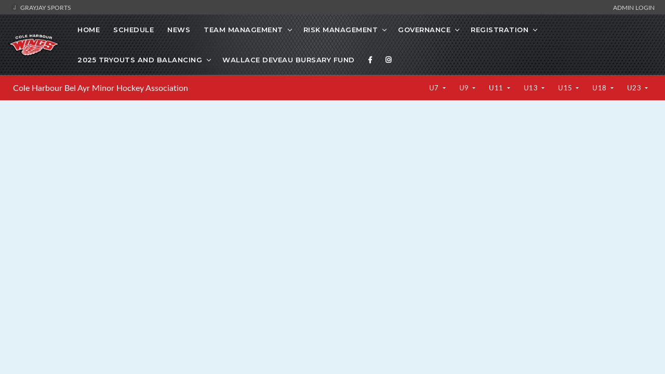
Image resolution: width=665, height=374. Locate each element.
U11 (497, 87)
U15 (566, 87)
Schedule (133, 29)
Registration (499, 29)
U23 (635, 87)
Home (88, 29)
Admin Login (634, 7)
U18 (600, 87)
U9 (465, 87)
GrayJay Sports (40, 7)
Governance (424, 29)
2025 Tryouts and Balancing (139, 60)
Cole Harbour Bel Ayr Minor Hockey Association (100, 88)
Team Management (243, 29)
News (178, 29)
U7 (435, 87)
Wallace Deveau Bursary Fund (288, 60)
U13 (532, 87)
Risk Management (340, 29)
